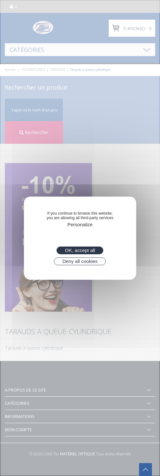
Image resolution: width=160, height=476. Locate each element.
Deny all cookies (79, 261)
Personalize (80, 224)
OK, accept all (80, 250)
